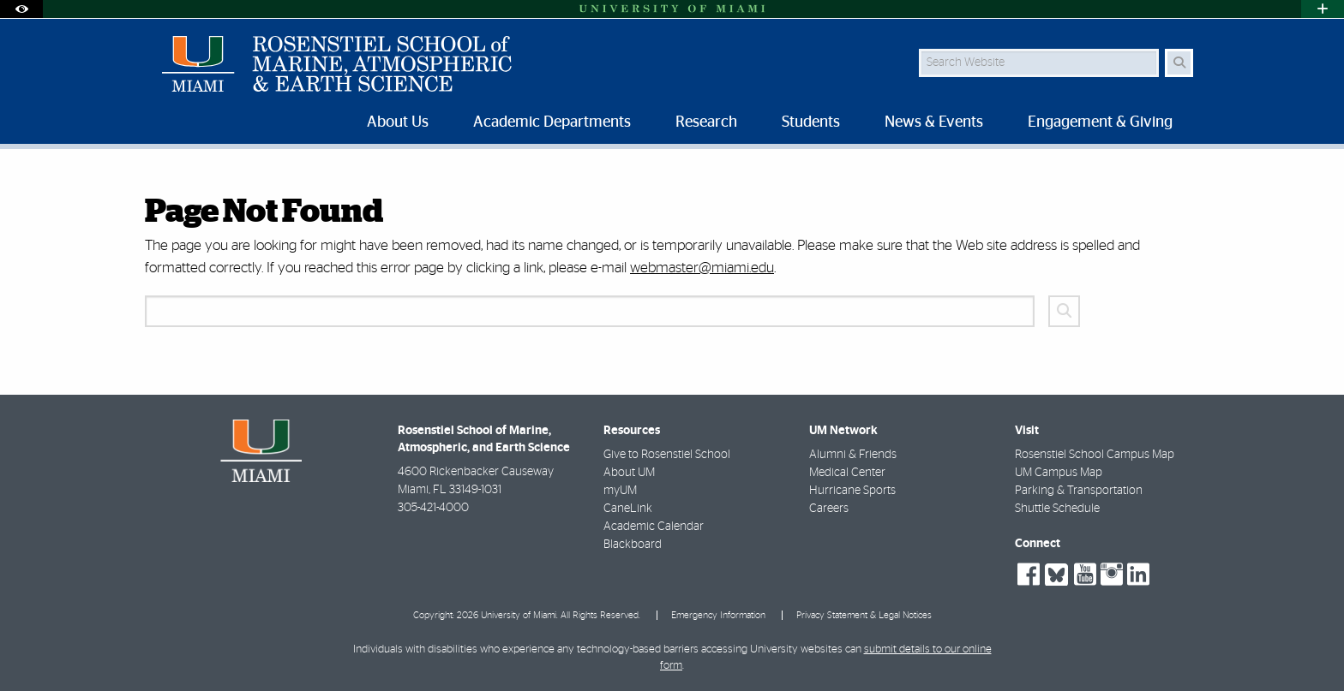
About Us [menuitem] (398, 122)
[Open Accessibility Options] (21, 9)
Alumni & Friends (853, 455)
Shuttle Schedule (1057, 509)
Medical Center (847, 473)
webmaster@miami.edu (702, 267)
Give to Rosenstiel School (666, 455)
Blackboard (632, 545)
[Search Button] (1179, 63)
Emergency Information (718, 615)
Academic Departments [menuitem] (552, 122)
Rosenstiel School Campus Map (1094, 455)
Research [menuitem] (706, 122)
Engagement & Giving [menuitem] (1100, 122)
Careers (829, 509)
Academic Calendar (653, 527)
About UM (629, 473)
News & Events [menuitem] (934, 122)
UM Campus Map (1058, 473)
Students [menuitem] (811, 122)
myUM (620, 491)
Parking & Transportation (1079, 491)
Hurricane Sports (852, 491)
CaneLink (627, 509)
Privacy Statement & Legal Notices (864, 615)
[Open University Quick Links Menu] (1322, 9)
